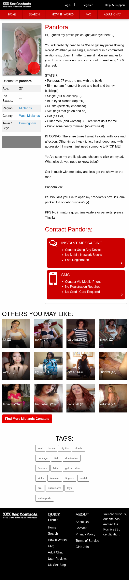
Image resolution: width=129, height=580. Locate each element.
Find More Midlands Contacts (27, 418)
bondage (43, 458)
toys (69, 488)
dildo (56, 458)
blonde (78, 448)
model (83, 478)
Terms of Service (87, 540)
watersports (44, 498)
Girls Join (82, 547)
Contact (81, 528)
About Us (82, 522)
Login (64, 5)
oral (40, 488)
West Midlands (29, 115)
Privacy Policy (85, 534)
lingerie (69, 478)
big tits (64, 448)
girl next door (72, 468)
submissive (54, 488)
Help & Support (113, 5)
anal (40, 448)
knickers (55, 478)
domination (71, 458)
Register (85, 5)
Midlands (25, 108)
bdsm (52, 448)
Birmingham (27, 123)
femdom (42, 468)
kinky (41, 478)
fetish (56, 468)
